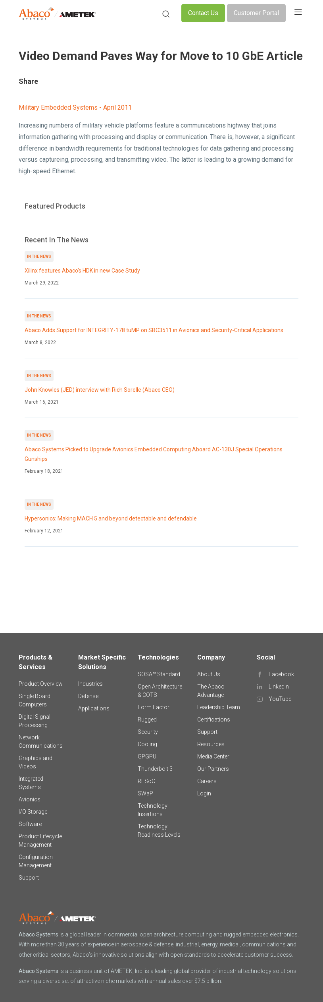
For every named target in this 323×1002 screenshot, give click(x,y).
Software (30, 824)
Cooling (147, 744)
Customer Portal (256, 13)
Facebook (281, 674)
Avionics (29, 799)
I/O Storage (33, 812)
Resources (211, 744)
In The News (39, 256)
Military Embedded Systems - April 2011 (75, 107)
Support (29, 877)
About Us (208, 674)
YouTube (280, 699)
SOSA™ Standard (159, 674)
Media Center (213, 756)
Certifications (213, 719)
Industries (90, 684)
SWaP (145, 793)
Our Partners (213, 769)
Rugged (147, 719)
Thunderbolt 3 (155, 769)
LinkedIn (279, 686)
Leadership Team (218, 707)
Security (148, 732)
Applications (94, 708)
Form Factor (153, 707)
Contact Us (203, 13)
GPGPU (147, 756)
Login (204, 793)
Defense (88, 696)
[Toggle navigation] (298, 13)
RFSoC (146, 781)
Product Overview (41, 684)
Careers (207, 781)
